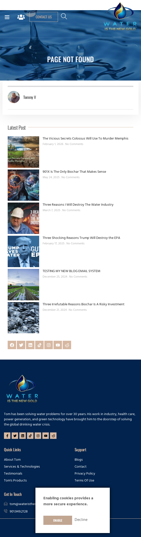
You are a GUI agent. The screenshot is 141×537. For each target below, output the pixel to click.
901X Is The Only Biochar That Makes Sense (74, 172)
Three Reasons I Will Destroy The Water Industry (78, 205)
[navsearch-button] (64, 18)
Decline (81, 520)
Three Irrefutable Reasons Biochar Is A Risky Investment (83, 304)
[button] (7, 17)
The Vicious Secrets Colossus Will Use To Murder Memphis (85, 139)
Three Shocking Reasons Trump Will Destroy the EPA (81, 238)
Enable (57, 520)
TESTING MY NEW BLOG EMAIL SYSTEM (71, 271)
